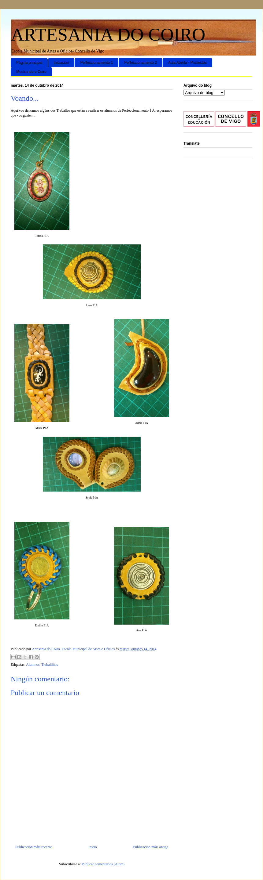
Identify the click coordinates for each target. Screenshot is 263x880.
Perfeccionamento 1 (96, 62)
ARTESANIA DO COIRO (108, 34)
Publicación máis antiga (150, 847)
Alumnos (32, 664)
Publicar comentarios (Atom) (103, 864)
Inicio (92, 847)
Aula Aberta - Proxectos (187, 62)
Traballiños (49, 664)
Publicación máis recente (33, 847)
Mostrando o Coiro (31, 72)
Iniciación (61, 62)
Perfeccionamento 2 (140, 62)
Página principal (29, 62)
